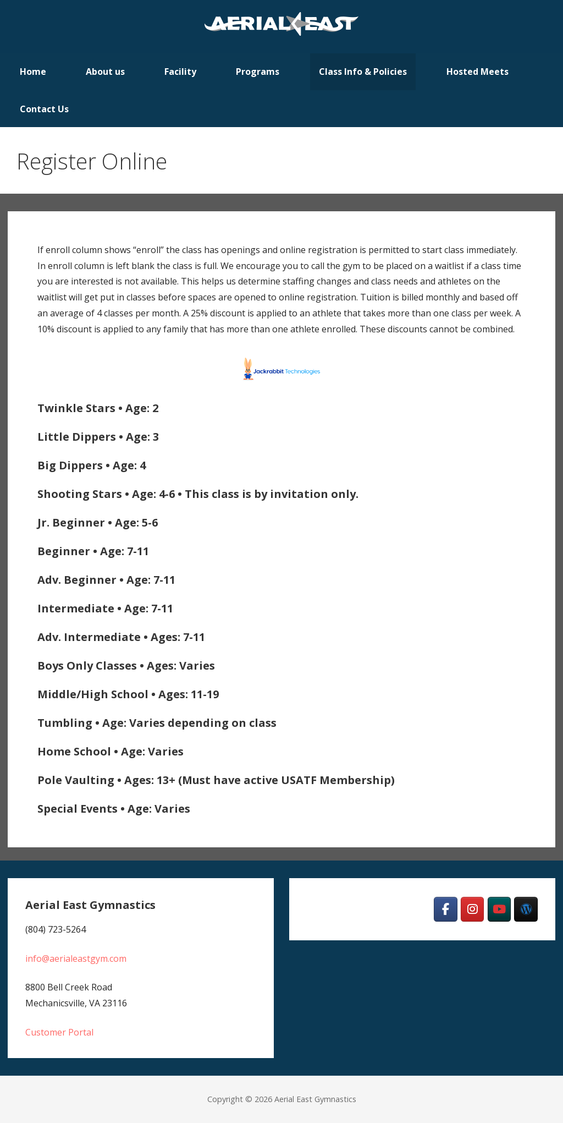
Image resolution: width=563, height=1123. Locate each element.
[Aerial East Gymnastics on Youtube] (499, 909)
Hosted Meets (477, 71)
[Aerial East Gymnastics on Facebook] (445, 909)
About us (105, 71)
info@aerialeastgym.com (75, 958)
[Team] (526, 909)
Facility (180, 71)
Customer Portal (59, 1032)
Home (33, 71)
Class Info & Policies (363, 71)
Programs (257, 71)
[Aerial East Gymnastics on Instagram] (472, 909)
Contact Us (44, 109)
